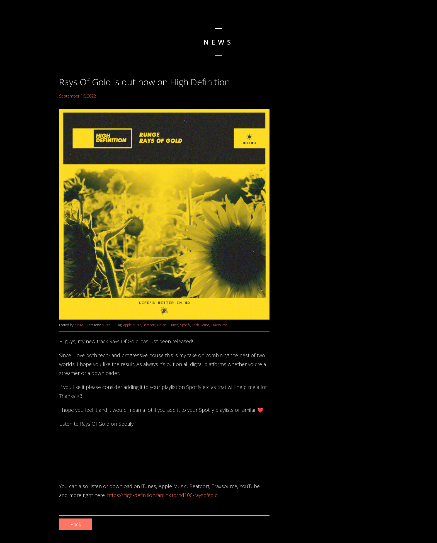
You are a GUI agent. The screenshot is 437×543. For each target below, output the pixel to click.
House (162, 325)
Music (106, 325)
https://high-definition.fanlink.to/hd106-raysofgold (162, 495)
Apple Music (132, 325)
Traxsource (219, 325)
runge (78, 325)
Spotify (185, 325)
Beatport (149, 325)
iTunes (173, 325)
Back (75, 524)
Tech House (200, 325)
